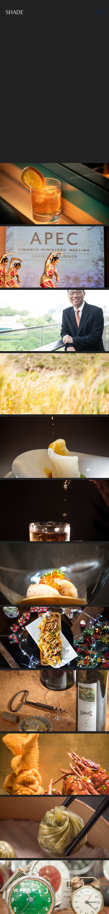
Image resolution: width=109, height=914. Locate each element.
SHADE (15, 12)
